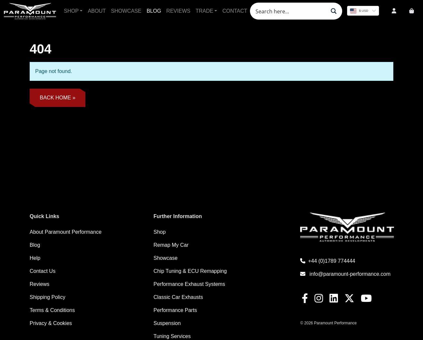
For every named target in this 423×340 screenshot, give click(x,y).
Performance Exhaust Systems (189, 284)
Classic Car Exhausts (178, 297)
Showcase (126, 11)
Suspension (167, 323)
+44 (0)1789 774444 (327, 261)
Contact (234, 11)
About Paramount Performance (66, 232)
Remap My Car (171, 245)
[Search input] (289, 11)
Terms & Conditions (52, 310)
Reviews (178, 11)
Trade (204, 11)
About (97, 11)
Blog (154, 11)
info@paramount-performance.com (345, 274)
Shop (71, 11)
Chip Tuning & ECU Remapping (190, 271)
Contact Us (42, 271)
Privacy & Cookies (51, 323)
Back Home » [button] (57, 97)
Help (35, 258)
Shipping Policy (47, 297)
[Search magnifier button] (333, 11)
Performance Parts (175, 310)
